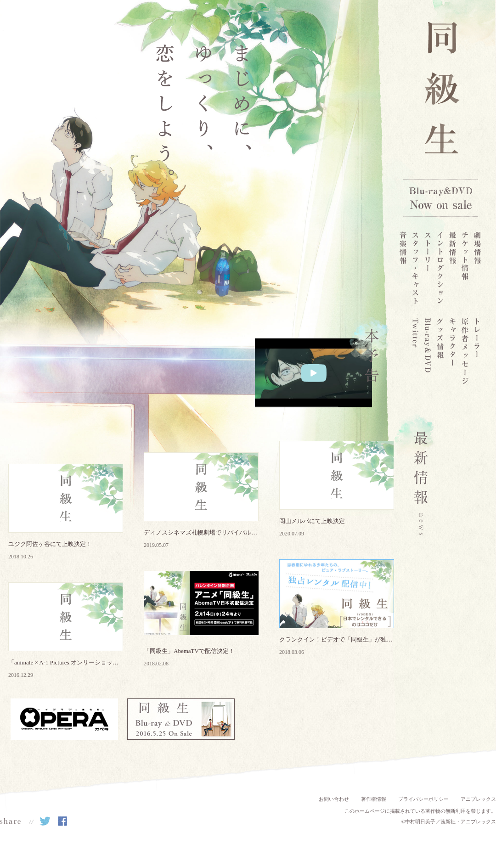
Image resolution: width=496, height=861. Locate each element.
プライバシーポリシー (423, 799)
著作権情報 (373, 799)
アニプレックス (478, 799)
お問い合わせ (334, 799)
